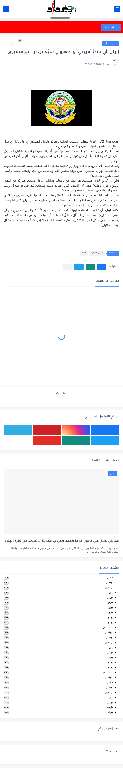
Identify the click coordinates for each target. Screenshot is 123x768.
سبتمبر (109, 633)
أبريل (110, 608)
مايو (111, 613)
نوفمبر (109, 583)
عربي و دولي (111, 43)
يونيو (110, 618)
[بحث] (6, 9)
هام (84, 253)
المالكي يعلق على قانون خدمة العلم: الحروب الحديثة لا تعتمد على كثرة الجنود (61, 541)
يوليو (110, 623)
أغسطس (108, 628)
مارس (110, 603)
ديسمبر (109, 588)
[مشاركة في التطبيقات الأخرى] (67, 267)
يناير (111, 593)
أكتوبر (110, 578)
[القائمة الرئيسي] (117, 9)
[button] (101, 267)
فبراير (110, 598)
